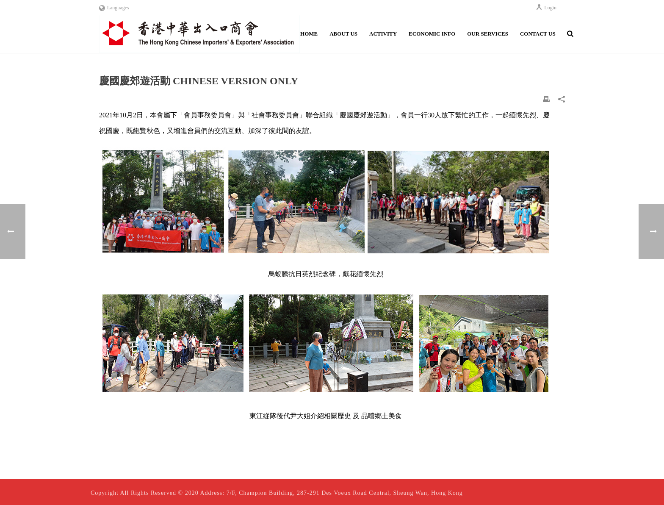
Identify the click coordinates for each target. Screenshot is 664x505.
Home (309, 34)
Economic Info (432, 34)
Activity (383, 34)
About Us (343, 34)
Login (546, 8)
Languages (114, 8)
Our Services (487, 34)
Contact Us (538, 34)
